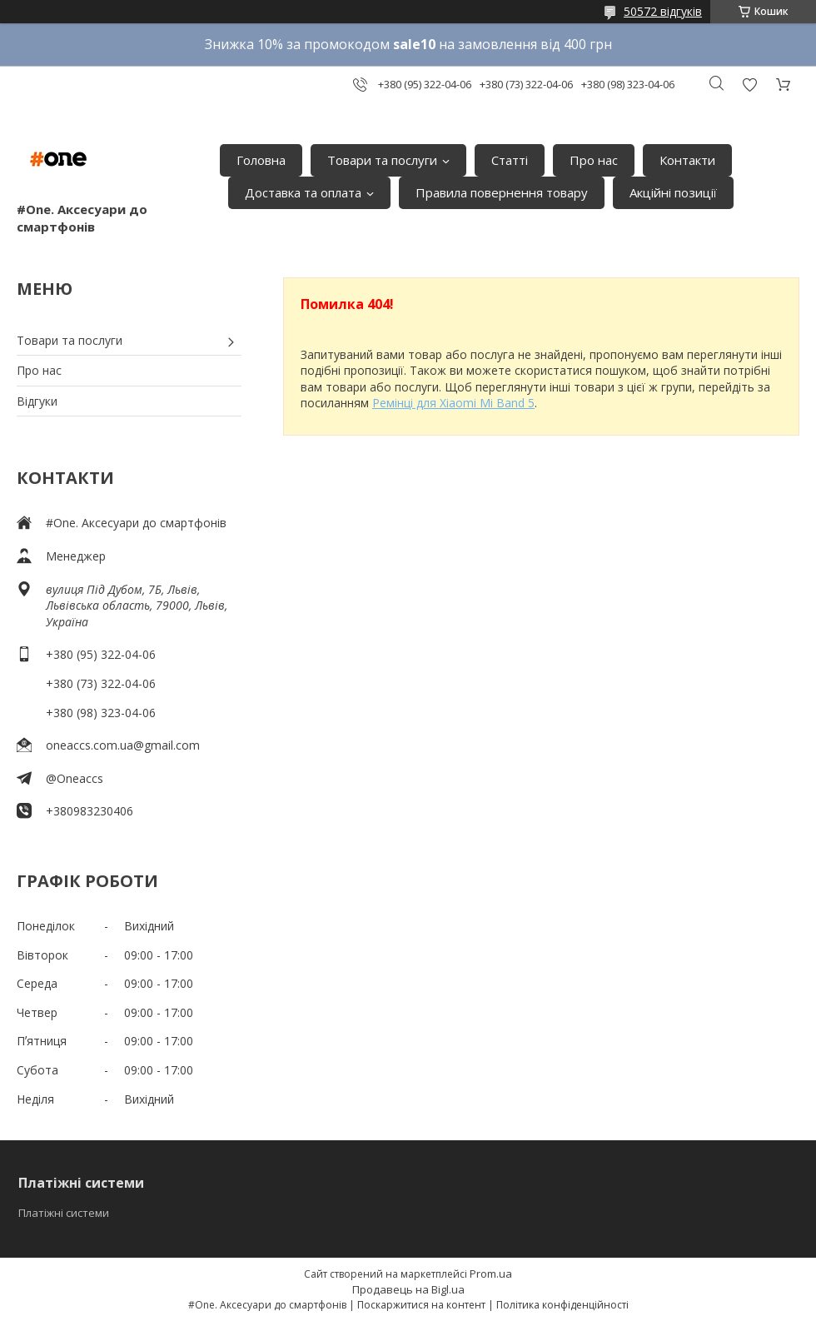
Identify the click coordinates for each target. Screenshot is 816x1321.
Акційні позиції (673, 192)
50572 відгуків (663, 11)
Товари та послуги (382, 160)
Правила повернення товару (501, 192)
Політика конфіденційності (562, 1305)
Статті (509, 160)
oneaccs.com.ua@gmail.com (123, 745)
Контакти (687, 160)
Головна (261, 160)
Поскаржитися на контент (421, 1305)
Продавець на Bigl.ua (408, 1289)
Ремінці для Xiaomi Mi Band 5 (453, 403)
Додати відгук (749, 84)
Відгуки (37, 401)
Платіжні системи (63, 1212)
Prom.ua (491, 1273)
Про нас (594, 160)
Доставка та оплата (303, 192)
